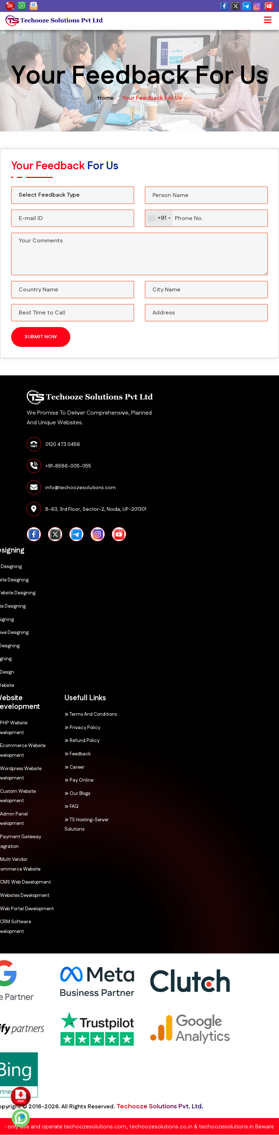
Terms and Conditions (49, 714)
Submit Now (41, 336)
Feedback (36, 754)
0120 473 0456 (145, 444)
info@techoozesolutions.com (163, 487)
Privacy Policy (41, 727)
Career (33, 767)
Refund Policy (40, 740)
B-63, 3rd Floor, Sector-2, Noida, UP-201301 (178, 509)
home (106, 98)
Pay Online (37, 780)
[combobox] (159, 218)
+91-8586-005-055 (150, 466)
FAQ (30, 806)
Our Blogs (36, 793)
